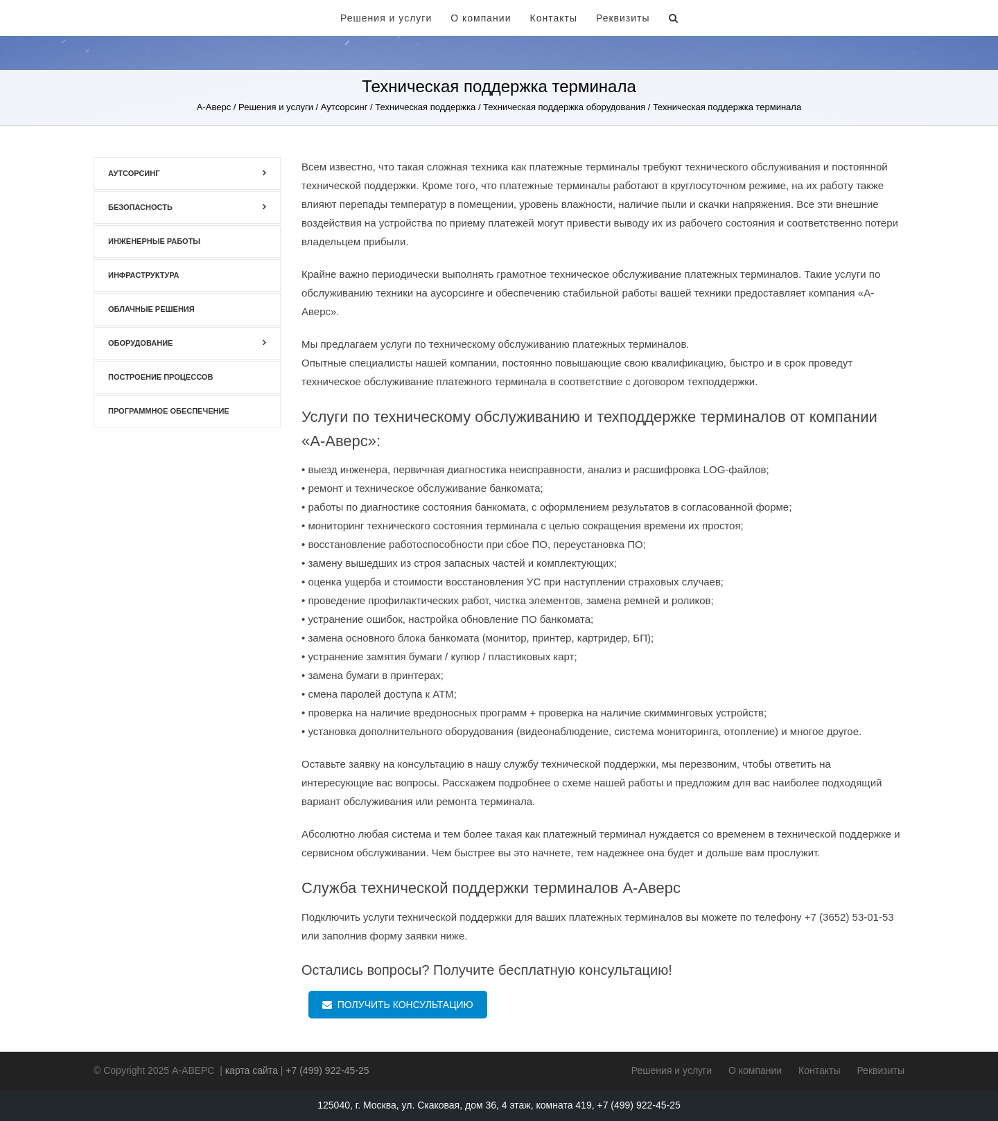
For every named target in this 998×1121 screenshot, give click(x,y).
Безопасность (140, 207)
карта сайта (251, 1070)
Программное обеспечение (168, 411)
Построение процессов (160, 377)
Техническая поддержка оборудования (564, 107)
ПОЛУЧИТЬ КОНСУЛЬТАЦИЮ (397, 1004)
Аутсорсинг (344, 107)
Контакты (553, 18)
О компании (480, 18)
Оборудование (140, 343)
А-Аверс (214, 107)
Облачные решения (151, 309)
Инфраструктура (144, 275)
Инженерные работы (154, 241)
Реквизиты (623, 18)
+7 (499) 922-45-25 (820, 17)
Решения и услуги (386, 18)
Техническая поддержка (425, 107)
